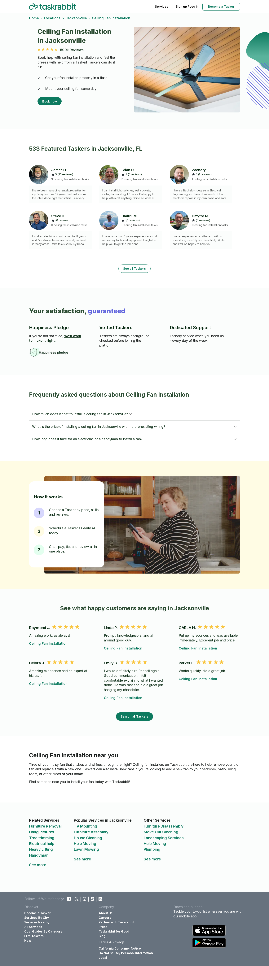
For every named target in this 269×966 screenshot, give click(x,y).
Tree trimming (41, 838)
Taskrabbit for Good (114, 931)
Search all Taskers (134, 716)
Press (103, 927)
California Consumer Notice (120, 948)
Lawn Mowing (86, 849)
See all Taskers (134, 268)
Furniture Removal (45, 826)
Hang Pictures (41, 832)
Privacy (118, 942)
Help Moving (85, 843)
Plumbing (152, 849)
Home (34, 18)
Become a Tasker (221, 6)
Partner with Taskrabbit (116, 922)
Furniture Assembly (91, 832)
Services (161, 6)
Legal (103, 957)
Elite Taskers (34, 936)
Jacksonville (76, 18)
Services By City (36, 918)
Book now (49, 101)
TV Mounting (85, 826)
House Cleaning (88, 838)
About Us (105, 913)
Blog (102, 936)
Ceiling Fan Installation (48, 643)
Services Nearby (36, 922)
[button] (82, 414)
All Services (33, 927)
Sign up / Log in (187, 6)
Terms (103, 942)
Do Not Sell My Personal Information (126, 953)
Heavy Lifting (41, 849)
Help (27, 940)
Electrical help (41, 843)
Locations (52, 18)
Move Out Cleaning (161, 832)
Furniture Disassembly (163, 826)
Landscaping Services (163, 838)
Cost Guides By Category (43, 931)
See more (37, 865)
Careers (105, 918)
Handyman (39, 855)
